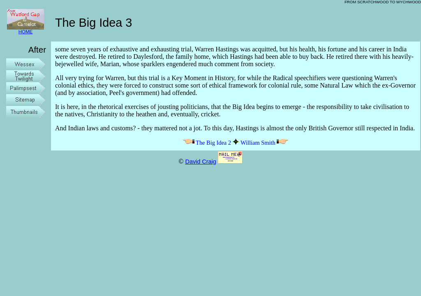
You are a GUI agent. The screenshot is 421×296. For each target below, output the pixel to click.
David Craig (200, 161)
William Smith (265, 142)
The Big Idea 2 (207, 142)
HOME (25, 29)
